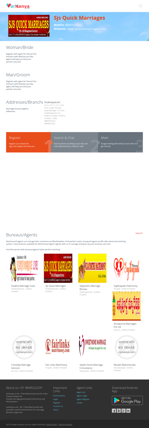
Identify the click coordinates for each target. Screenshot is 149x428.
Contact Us (58, 406)
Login (55, 399)
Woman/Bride (19, 47)
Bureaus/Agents (21, 235)
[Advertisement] (74, 193)
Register (56, 402)
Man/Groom (18, 75)
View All (138, 233)
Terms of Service (65, 424)
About (55, 409)
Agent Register (83, 399)
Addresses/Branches (26, 102)
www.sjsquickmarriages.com (86, 29)
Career (80, 402)
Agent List (81, 392)
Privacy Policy (51, 424)
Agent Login (82, 395)
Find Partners (59, 395)
